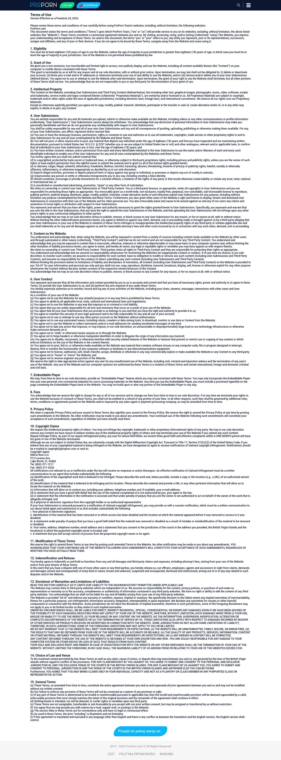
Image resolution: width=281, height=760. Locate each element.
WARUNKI (166, 754)
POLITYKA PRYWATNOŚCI (137, 754)
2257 (111, 754)
